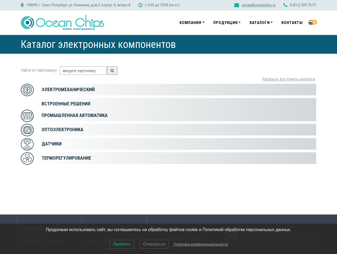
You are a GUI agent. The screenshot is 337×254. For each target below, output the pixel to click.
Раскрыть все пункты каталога (288, 79)
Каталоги (260, 22)
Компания (190, 22)
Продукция (225, 22)
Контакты (292, 22)
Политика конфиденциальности (201, 244)
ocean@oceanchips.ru (259, 5)
